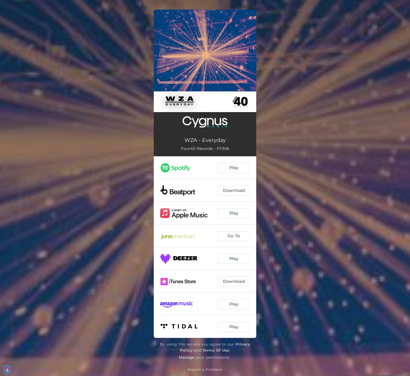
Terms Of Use (215, 350)
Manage (186, 357)
